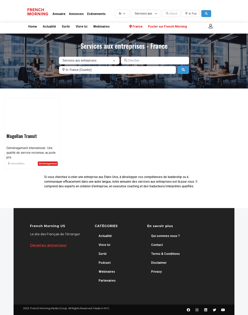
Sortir (66, 26)
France (136, 27)
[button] (210, 26)
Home (32, 26)
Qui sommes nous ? (165, 236)
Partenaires (107, 280)
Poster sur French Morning (167, 26)
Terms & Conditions (165, 254)
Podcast (105, 263)
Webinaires (101, 26)
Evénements (96, 14)
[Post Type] (122, 13)
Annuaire (59, 14)
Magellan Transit (21, 135)
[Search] (206, 13)
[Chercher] (172, 13)
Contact (157, 245)
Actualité (49, 26)
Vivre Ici (81, 26)
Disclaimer (159, 263)
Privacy (156, 271)
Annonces (76, 14)
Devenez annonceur (48, 245)
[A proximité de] (191, 13)
